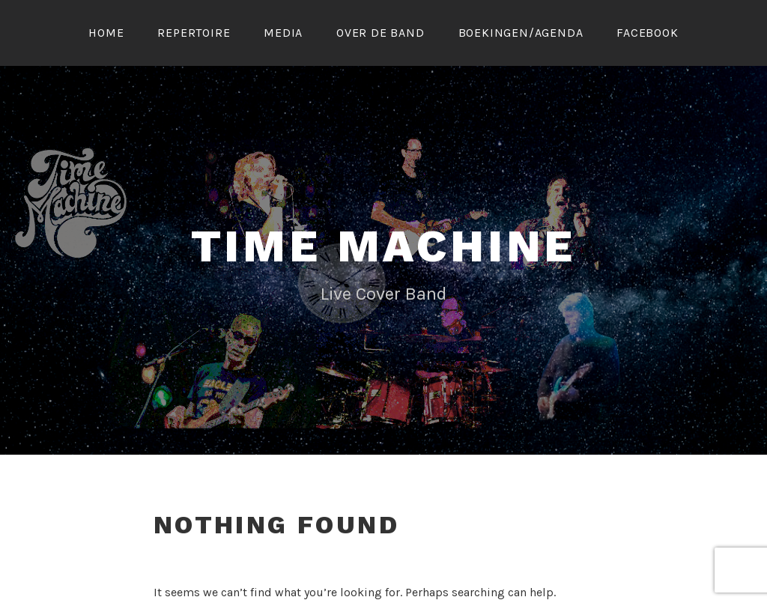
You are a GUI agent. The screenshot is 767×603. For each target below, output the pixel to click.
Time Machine (384, 246)
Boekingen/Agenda (520, 32)
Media (283, 32)
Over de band (380, 32)
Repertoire (193, 32)
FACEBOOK (647, 32)
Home (106, 32)
